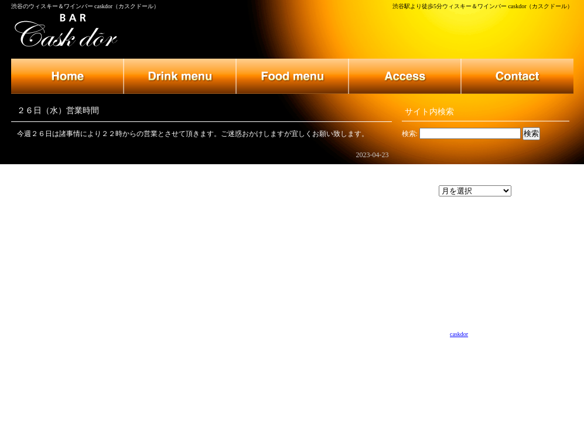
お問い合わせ (517, 76)
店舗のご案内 (405, 76)
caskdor (459, 334)
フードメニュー (292, 76)
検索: (410, 134)
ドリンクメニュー (180, 76)
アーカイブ (419, 191)
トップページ (67, 76)
